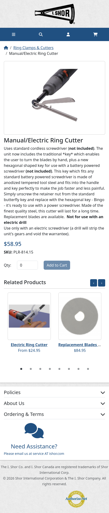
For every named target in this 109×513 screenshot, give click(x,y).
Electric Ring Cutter (29, 344)
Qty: (7, 265)
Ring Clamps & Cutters (33, 47)
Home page (54, 14)
